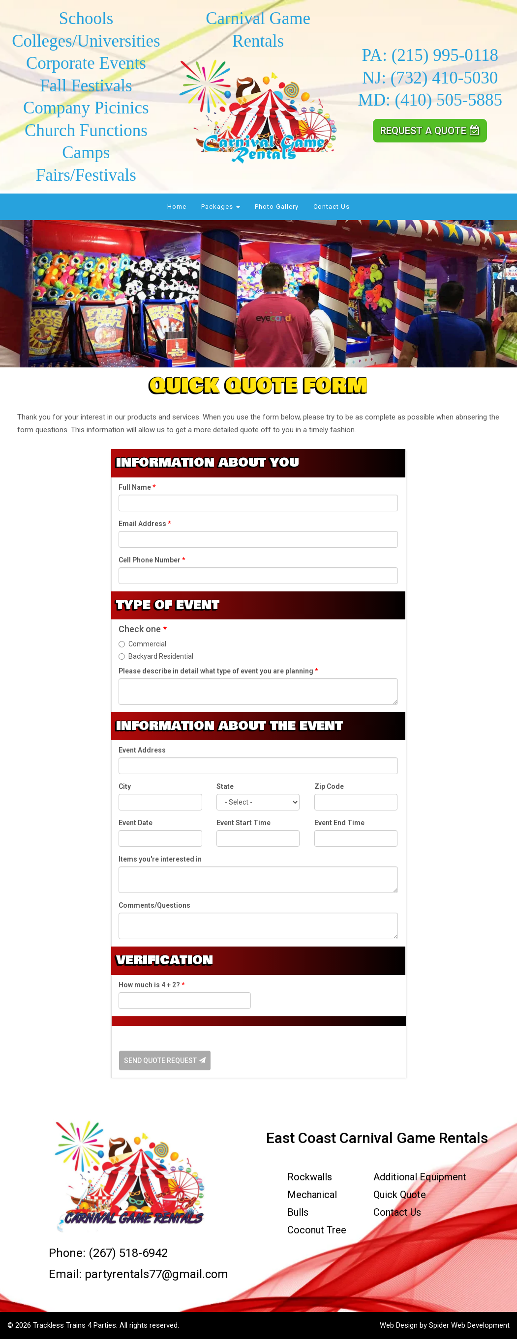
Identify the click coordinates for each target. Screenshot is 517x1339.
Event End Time (339, 823)
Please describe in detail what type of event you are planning (218, 671)
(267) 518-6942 (128, 1253)
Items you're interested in (160, 859)
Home (176, 206)
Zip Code (329, 786)
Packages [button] (220, 206)
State (225, 786)
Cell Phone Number (152, 560)
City (125, 786)
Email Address (145, 524)
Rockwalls (309, 1177)
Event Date (135, 823)
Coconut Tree (316, 1230)
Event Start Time (243, 823)
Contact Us (331, 206)
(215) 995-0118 (445, 55)
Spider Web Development (469, 1325)
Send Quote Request (165, 1060)
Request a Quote (430, 131)
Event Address (142, 750)
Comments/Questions (154, 905)
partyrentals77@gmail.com (156, 1274)
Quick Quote (399, 1194)
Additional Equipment (419, 1177)
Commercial (142, 644)
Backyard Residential (156, 656)
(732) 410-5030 (444, 77)
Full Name (137, 487)
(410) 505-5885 (448, 100)
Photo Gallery (277, 206)
